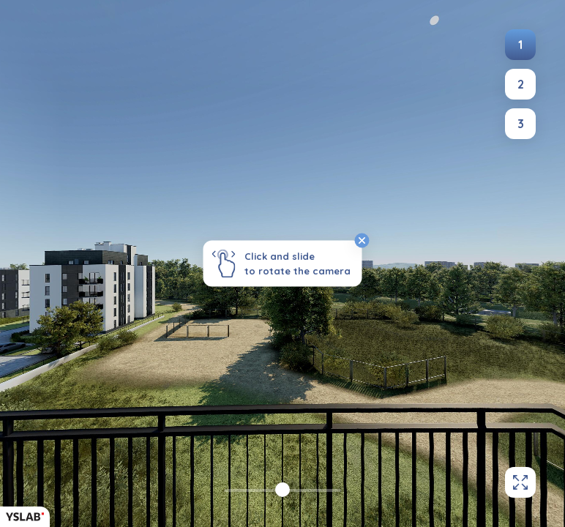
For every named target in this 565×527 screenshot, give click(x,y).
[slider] (282, 489)
